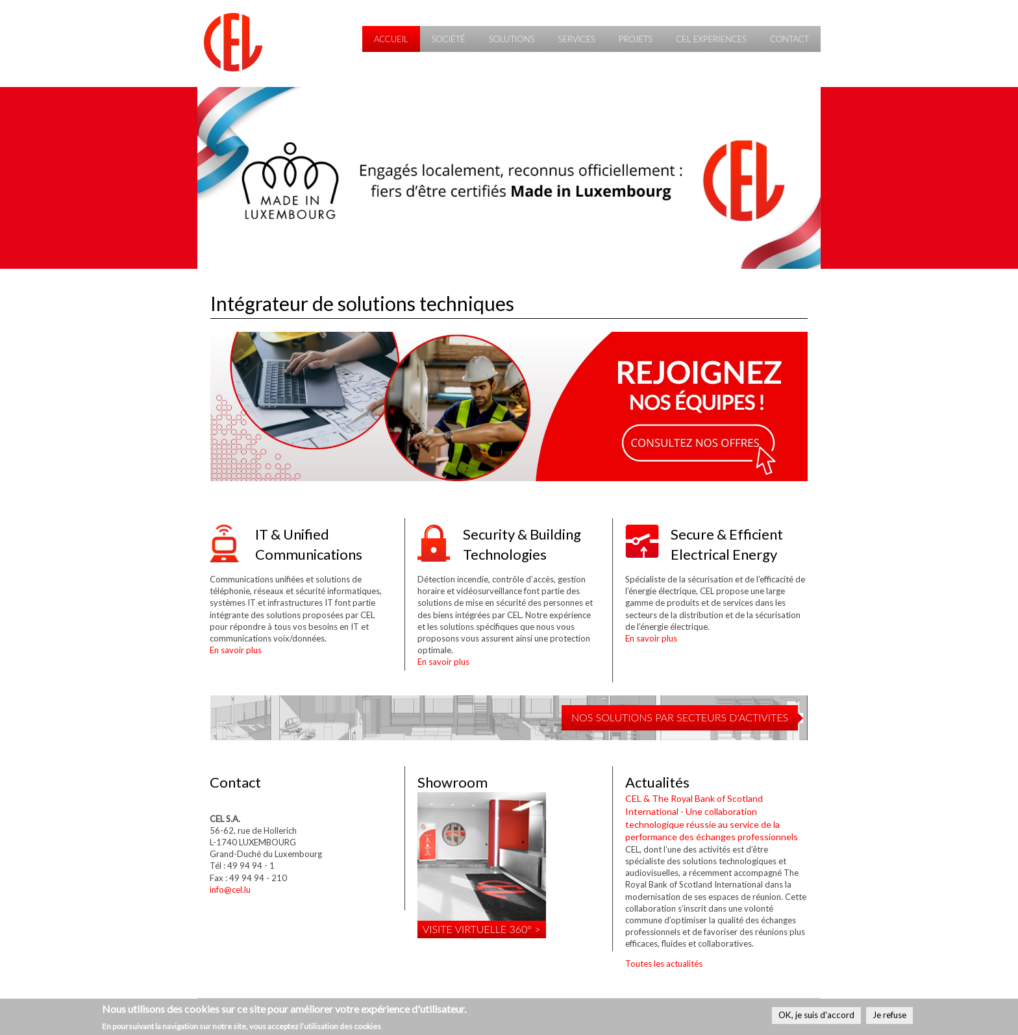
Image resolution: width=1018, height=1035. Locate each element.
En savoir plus (236, 650)
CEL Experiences (711, 39)
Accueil (391, 39)
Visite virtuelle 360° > (482, 929)
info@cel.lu (230, 889)
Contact (789, 39)
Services (576, 39)
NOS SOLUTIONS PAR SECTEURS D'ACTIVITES (679, 717)
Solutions (512, 39)
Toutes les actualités (663, 963)
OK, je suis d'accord (816, 1015)
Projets (635, 39)
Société (449, 39)
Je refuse (889, 1015)
